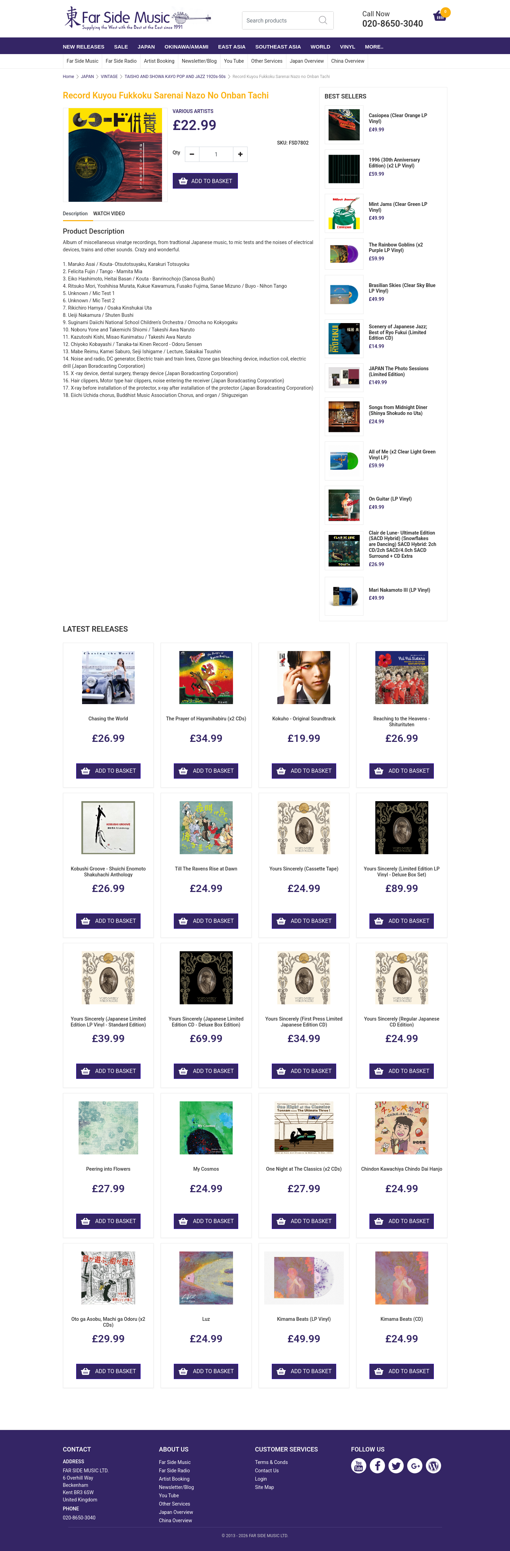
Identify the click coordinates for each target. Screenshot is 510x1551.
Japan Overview (307, 61)
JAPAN (146, 47)
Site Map (264, 1487)
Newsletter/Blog (199, 61)
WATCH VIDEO (109, 213)
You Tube (234, 61)
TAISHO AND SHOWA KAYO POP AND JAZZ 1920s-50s (175, 76)
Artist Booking (159, 61)
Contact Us (267, 1470)
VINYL (347, 47)
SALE (121, 47)
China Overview (348, 61)
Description (75, 213)
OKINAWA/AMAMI (186, 47)
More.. (374, 47)
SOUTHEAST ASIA (278, 47)
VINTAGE (109, 76)
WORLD (320, 47)
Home (68, 76)
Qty (176, 153)
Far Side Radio (121, 61)
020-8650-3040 (79, 1517)
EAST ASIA (231, 47)
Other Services (267, 61)
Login (261, 1479)
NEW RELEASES (84, 47)
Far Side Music (83, 61)
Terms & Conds (271, 1462)
